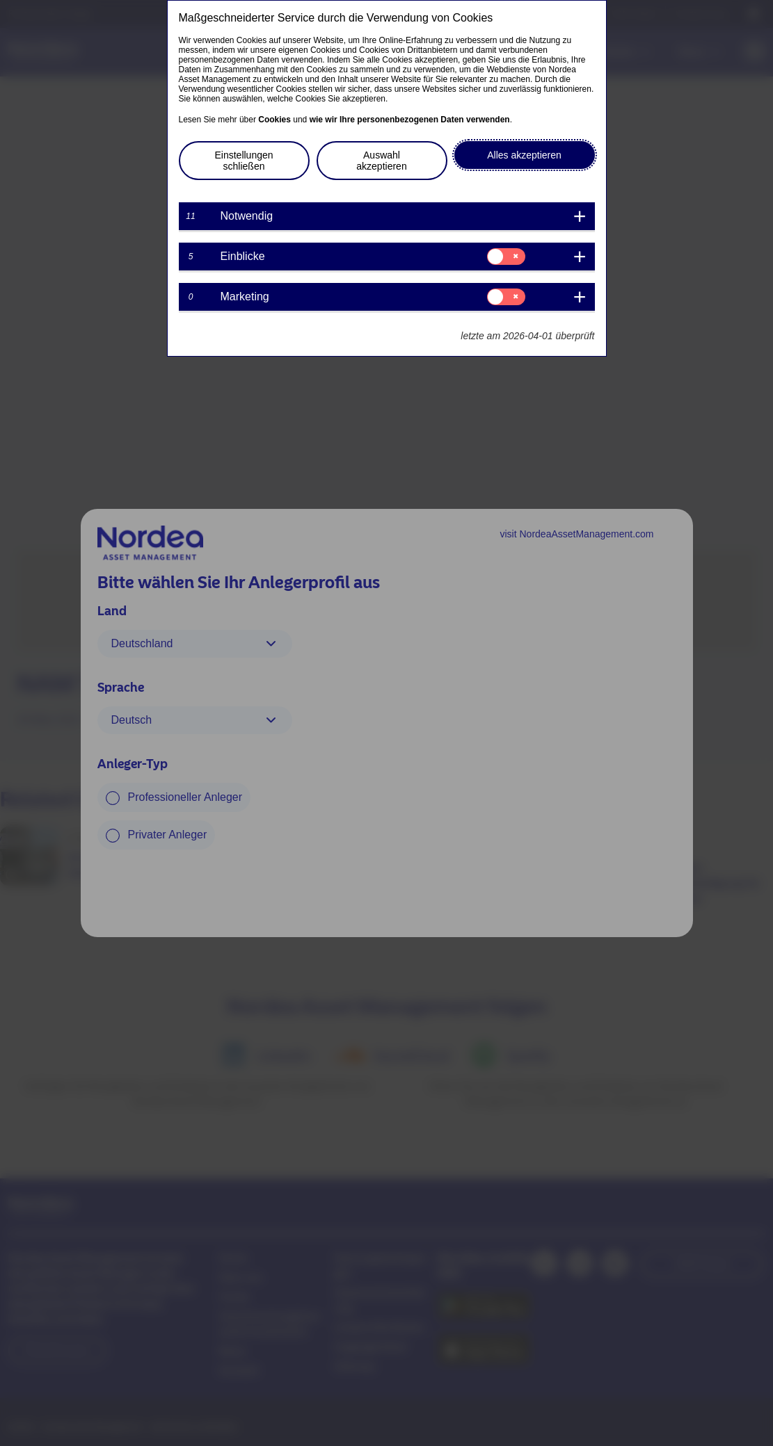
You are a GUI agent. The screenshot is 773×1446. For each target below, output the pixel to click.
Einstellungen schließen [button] (243, 160)
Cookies (274, 119)
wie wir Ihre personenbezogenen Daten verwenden (410, 119)
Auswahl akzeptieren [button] (381, 160)
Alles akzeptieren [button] (524, 155)
